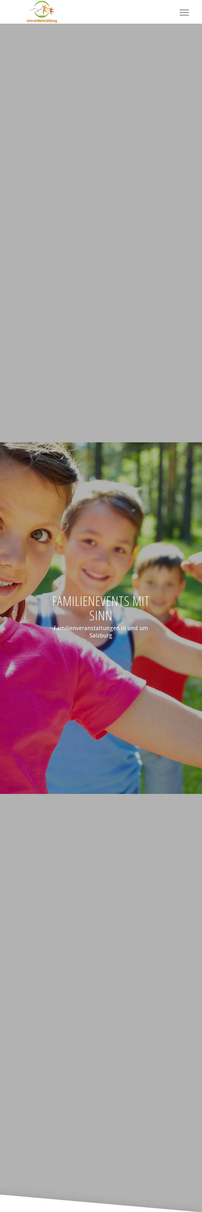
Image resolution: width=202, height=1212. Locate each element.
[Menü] (181, 12)
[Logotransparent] (41, 12)
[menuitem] (181, 12)
